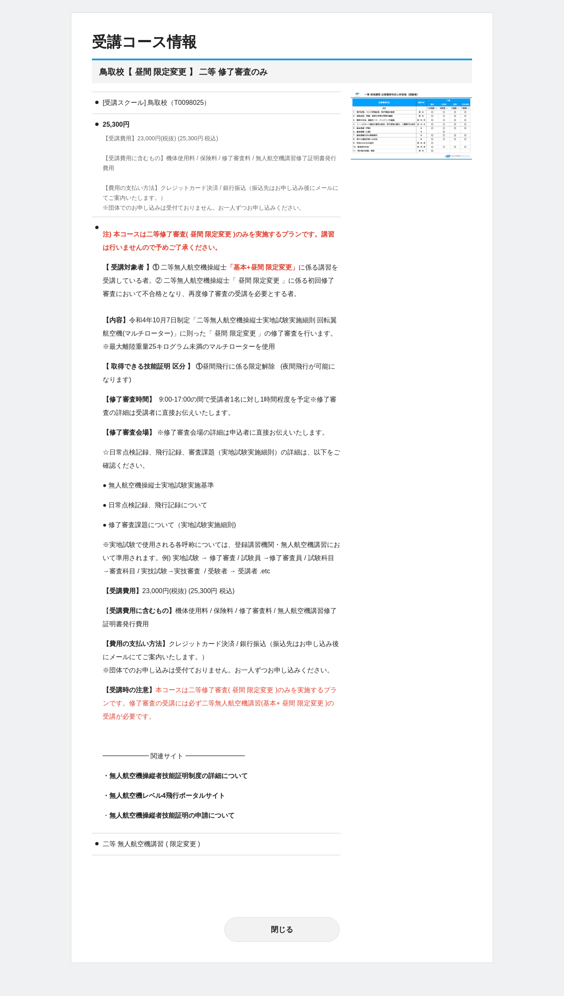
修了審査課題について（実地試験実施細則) (172, 524)
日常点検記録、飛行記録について (157, 505)
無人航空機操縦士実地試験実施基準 (161, 485)
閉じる (282, 929)
